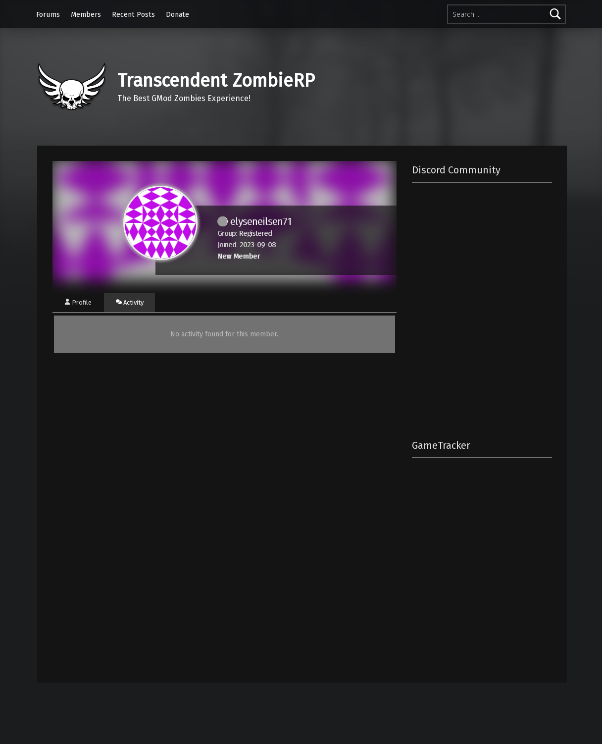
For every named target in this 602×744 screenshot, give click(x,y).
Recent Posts (133, 14)
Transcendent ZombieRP (216, 81)
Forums (48, 14)
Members (86, 14)
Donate (177, 14)
